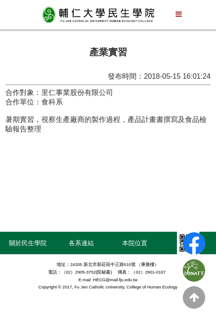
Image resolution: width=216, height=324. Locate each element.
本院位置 (134, 243)
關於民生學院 (28, 243)
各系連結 (81, 243)
